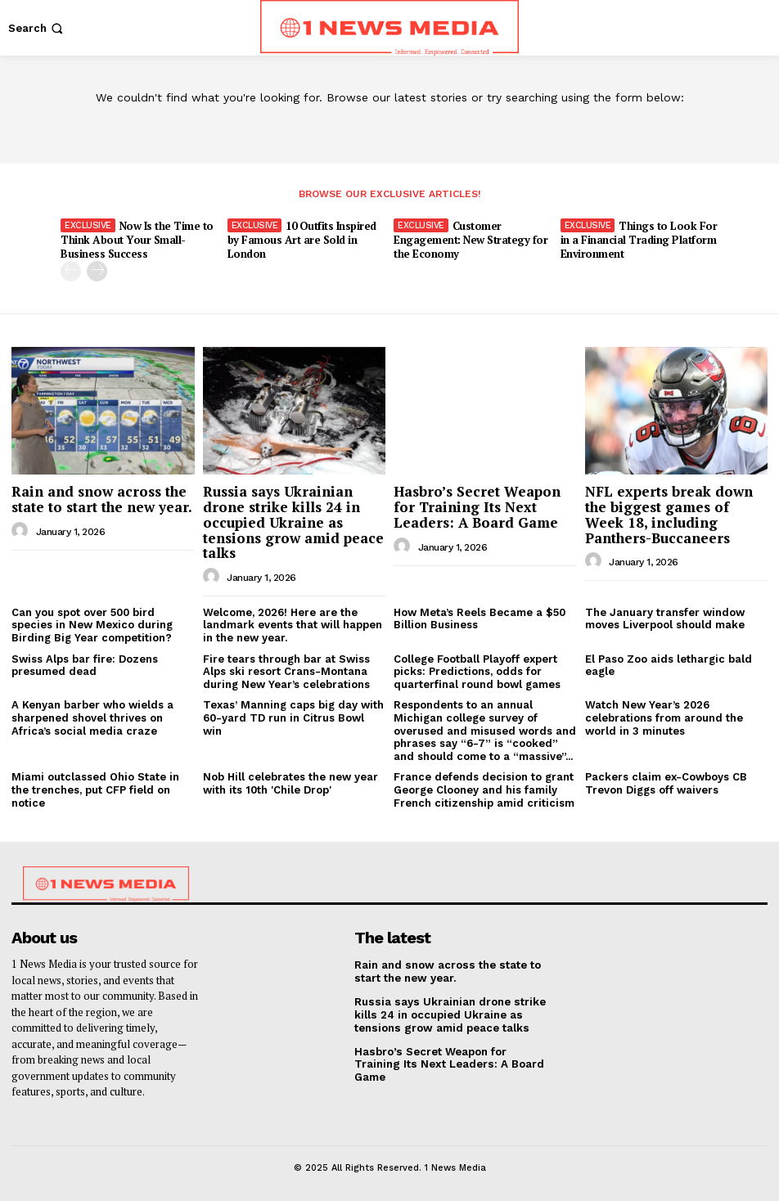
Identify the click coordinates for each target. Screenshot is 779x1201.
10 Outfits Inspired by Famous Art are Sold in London (301, 239)
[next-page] (97, 271)
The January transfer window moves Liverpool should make (665, 618)
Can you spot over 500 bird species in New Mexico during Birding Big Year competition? (92, 624)
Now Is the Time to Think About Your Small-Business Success (137, 239)
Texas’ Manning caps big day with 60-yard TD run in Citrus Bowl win (293, 717)
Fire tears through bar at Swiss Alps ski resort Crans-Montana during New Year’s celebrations (286, 671)
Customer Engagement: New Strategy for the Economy (470, 239)
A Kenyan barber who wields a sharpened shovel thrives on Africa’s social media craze (92, 717)
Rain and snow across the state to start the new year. (101, 499)
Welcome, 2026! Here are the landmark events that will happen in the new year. (292, 624)
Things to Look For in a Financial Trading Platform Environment (639, 239)
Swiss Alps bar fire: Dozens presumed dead (84, 664)
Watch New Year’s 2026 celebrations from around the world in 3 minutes (664, 717)
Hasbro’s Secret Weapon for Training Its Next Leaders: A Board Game (477, 506)
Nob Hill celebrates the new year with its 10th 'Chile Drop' (290, 783)
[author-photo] (22, 530)
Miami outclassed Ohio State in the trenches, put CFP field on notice (95, 789)
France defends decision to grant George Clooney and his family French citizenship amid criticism (484, 789)
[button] (37, 28)
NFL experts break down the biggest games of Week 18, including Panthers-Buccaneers (669, 514)
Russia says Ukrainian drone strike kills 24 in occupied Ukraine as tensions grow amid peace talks (293, 522)
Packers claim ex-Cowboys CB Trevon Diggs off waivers (666, 783)
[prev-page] (71, 271)
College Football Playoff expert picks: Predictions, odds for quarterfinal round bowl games (477, 671)
